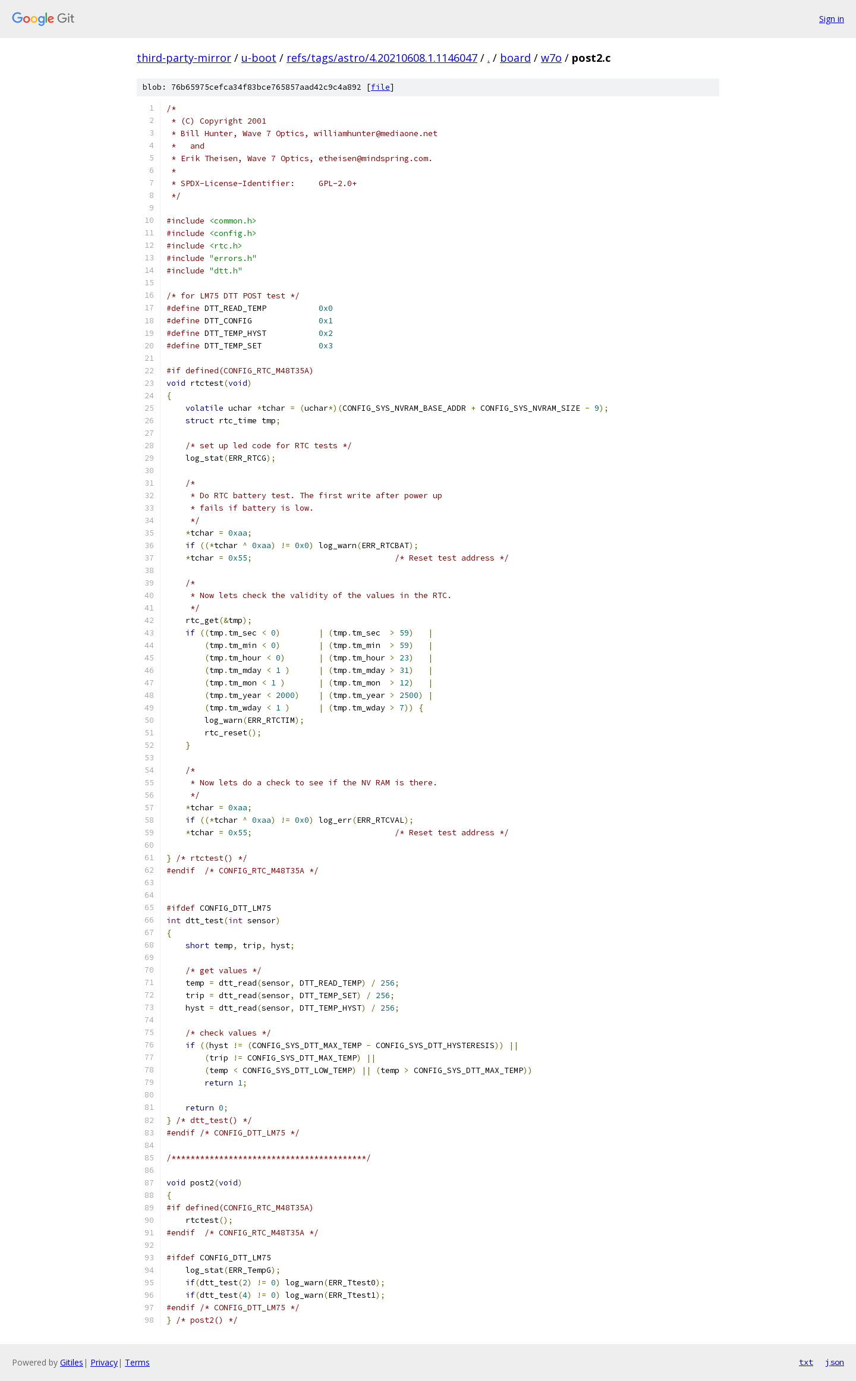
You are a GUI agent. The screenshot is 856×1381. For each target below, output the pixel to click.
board (515, 58)
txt (806, 1362)
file (380, 87)
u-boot (258, 58)
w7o (551, 58)
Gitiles (71, 1362)
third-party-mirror (184, 58)
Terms (137, 1362)
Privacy (104, 1362)
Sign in (831, 18)
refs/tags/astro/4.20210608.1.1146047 (382, 58)
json (834, 1362)
